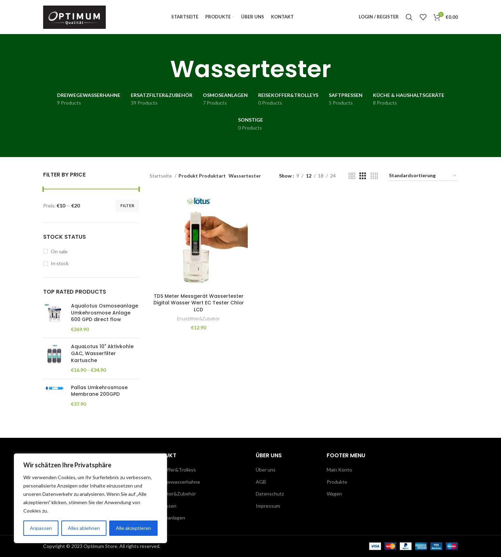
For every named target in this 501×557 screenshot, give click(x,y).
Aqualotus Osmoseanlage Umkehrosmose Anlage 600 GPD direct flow (104, 315)
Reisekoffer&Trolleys (173, 470)
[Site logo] (74, 18)
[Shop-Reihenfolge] (423, 178)
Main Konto (339, 470)
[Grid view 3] (362, 178)
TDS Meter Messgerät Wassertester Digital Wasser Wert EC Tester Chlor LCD (198, 305)
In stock (60, 266)
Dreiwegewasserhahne (175, 482)
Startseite (161, 178)
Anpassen (41, 528)
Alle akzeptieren (133, 528)
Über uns (266, 470)
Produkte (337, 482)
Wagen (334, 494)
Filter (127, 208)
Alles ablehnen (84, 528)
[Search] (409, 18)
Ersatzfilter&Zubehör (198, 320)
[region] (90, 498)
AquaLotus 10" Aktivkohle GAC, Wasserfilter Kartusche (102, 356)
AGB (261, 482)
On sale (59, 254)
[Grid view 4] (374, 178)
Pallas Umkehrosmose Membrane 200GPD (99, 393)
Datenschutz (270, 494)
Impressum (268, 506)
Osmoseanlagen (167, 518)
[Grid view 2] (352, 178)
